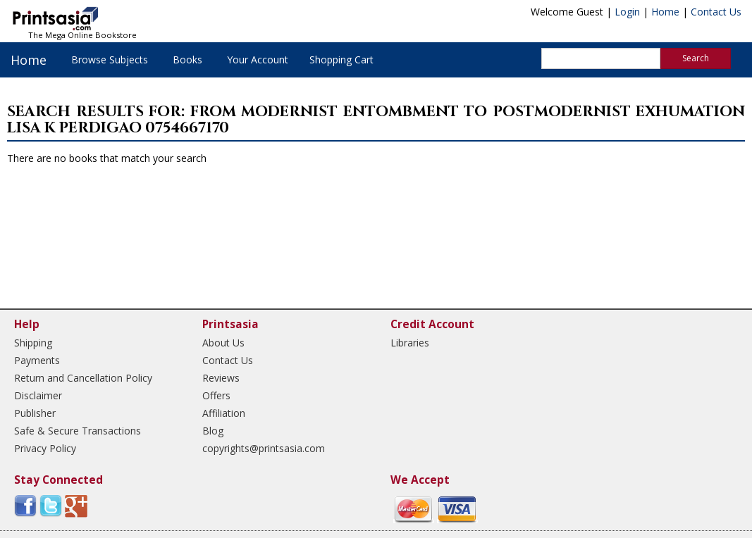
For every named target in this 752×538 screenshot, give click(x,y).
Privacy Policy (45, 448)
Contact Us (716, 11)
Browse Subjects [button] (109, 59)
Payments (37, 360)
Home (665, 11)
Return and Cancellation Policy (83, 377)
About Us (223, 342)
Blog (212, 430)
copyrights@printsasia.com (263, 448)
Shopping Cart (341, 59)
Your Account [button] (257, 59)
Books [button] (187, 59)
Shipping (33, 342)
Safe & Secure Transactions (77, 430)
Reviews (221, 377)
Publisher (35, 413)
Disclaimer (38, 395)
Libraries (409, 342)
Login (627, 11)
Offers (216, 395)
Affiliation (223, 413)
